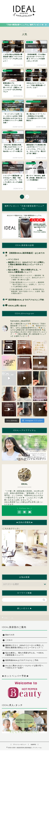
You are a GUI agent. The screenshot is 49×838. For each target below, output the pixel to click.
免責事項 (33, 744)
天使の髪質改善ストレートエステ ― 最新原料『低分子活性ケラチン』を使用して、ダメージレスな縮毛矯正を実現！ (28, 284)
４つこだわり (13, 259)
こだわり (9, 640)
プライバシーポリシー (19, 744)
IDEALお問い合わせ (15, 305)
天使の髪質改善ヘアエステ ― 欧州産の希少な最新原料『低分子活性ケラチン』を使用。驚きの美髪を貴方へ (28, 291)
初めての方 (9, 635)
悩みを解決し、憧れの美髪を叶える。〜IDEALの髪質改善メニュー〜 (24, 271)
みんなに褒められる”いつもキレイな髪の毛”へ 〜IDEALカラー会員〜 (24, 667)
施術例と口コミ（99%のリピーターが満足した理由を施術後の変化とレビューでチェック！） (26, 264)
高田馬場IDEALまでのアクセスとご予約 (24, 299)
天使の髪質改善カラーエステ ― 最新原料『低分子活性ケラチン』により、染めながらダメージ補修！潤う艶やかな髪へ (28, 278)
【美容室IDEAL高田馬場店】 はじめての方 (25, 254)
